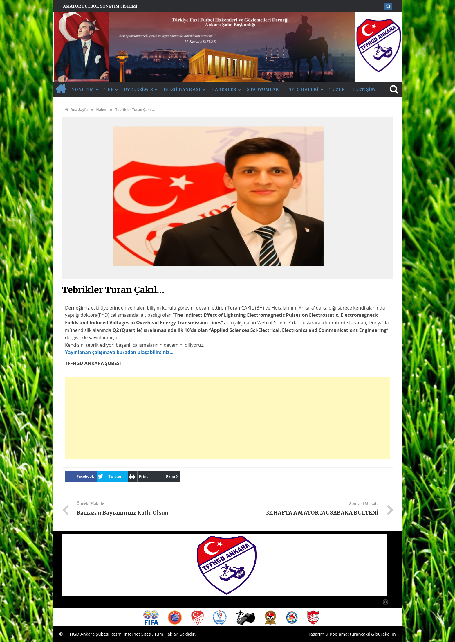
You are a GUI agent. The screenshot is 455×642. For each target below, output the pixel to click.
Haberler (223, 89)
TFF (108, 89)
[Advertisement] (227, 418)
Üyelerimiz (138, 89)
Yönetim (83, 89)
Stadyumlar (263, 89)
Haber (101, 109)
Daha (170, 476)
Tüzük (337, 89)
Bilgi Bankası (182, 89)
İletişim (364, 89)
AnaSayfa (60, 89)
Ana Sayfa (76, 109)
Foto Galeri (303, 89)
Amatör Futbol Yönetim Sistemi (100, 6)
